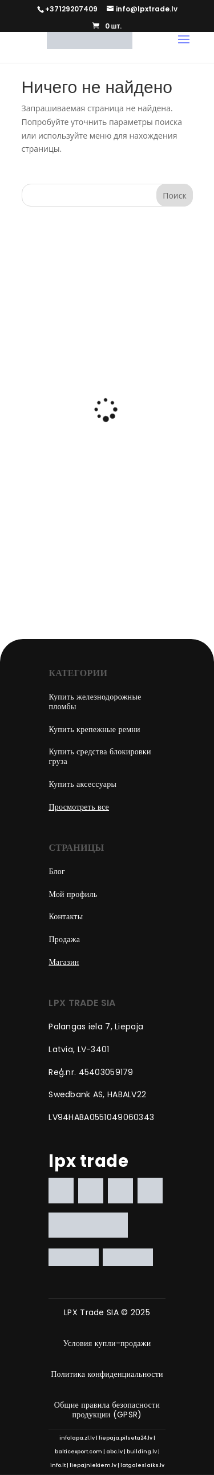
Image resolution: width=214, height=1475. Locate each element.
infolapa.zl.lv (77, 1437)
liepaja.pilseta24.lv (125, 1437)
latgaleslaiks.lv (142, 1465)
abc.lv (114, 1451)
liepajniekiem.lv (93, 1465)
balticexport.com (78, 1451)
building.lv (142, 1451)
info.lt (58, 1465)
